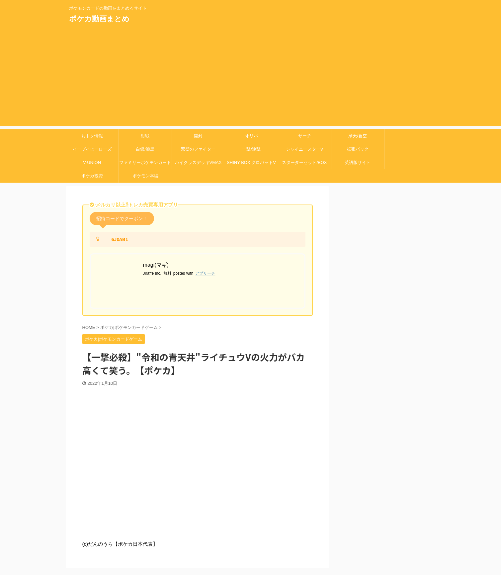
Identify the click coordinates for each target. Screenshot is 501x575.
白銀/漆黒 (145, 149)
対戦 (145, 135)
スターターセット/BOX (304, 162)
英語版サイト (358, 162)
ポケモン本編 (145, 175)
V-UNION (92, 162)
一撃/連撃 (251, 149)
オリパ (251, 135)
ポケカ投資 (92, 175)
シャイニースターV (304, 149)
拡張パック (358, 149)
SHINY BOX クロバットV (251, 162)
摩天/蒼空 (357, 135)
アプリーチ (205, 273)
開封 (198, 135)
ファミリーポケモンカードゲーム (145, 164)
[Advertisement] (250, 79)
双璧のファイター (198, 149)
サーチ (304, 135)
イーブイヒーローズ (92, 149)
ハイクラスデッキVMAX (198, 162)
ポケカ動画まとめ (99, 19)
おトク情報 (92, 135)
